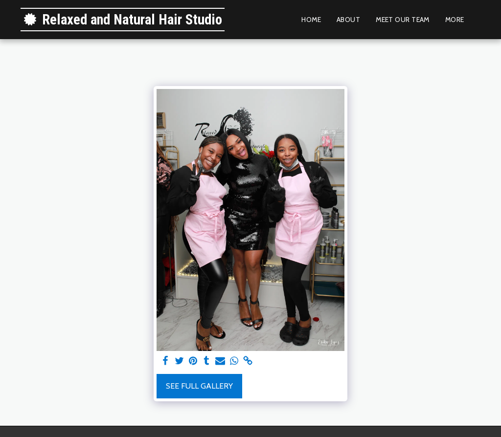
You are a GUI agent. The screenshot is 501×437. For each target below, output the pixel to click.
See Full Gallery (199, 386)
